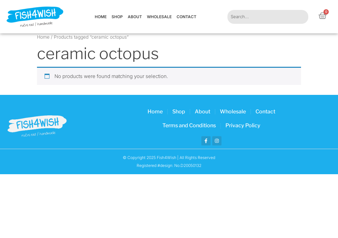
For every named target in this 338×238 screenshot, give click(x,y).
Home (101, 16)
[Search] (300, 17)
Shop (117, 16)
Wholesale (159, 16)
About (135, 16)
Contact (186, 16)
